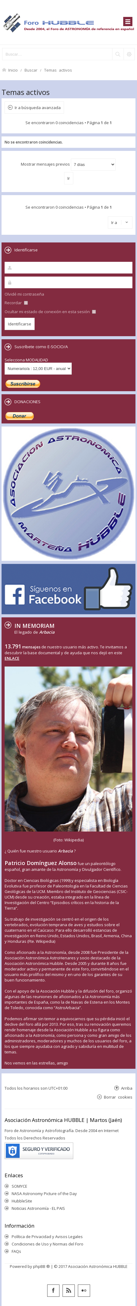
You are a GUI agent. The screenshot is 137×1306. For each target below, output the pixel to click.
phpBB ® (41, 1266)
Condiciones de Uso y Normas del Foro (47, 1244)
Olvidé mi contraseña (24, 294)
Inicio (13, 70)
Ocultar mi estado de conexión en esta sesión (50, 311)
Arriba (126, 1088)
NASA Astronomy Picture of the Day (44, 1193)
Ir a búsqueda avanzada (38, 107)
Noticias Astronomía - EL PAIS (38, 1208)
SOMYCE (19, 1186)
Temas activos (58, 70)
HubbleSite (22, 1201)
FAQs (16, 1251)
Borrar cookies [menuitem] (118, 1097)
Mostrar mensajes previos (68, 165)
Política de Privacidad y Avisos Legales (47, 1236)
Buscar (31, 70)
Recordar (16, 302)
